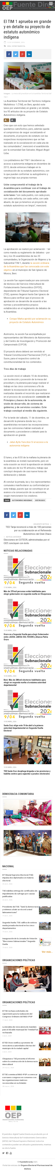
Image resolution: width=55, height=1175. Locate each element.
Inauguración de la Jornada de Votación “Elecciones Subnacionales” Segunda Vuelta (19, 941)
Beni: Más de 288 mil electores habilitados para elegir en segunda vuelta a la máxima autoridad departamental (25, 682)
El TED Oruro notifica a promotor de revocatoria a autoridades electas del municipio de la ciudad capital (18, 1045)
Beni (9, 46)
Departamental (18, 46)
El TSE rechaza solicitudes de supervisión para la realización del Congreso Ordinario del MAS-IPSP (17, 1014)
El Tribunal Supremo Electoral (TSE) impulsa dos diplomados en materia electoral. (17, 878)
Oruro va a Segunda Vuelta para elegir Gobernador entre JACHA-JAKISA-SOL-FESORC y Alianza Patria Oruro (26, 637)
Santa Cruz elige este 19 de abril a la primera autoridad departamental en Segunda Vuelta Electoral (23, 728)
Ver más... (47, 952)
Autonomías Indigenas (22, 500)
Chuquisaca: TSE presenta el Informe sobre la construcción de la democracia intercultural (20, 1061)
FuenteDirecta (26, 1162)
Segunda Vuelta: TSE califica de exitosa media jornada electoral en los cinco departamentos (19, 925)
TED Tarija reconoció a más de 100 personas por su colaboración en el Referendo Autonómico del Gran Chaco (28, 530)
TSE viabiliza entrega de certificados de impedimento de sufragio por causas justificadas (19, 894)
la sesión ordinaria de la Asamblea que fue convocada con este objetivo (26, 266)
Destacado (40, 500)
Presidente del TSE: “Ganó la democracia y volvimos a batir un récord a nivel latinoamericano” (20, 910)
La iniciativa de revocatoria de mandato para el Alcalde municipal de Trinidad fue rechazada (20, 1030)
